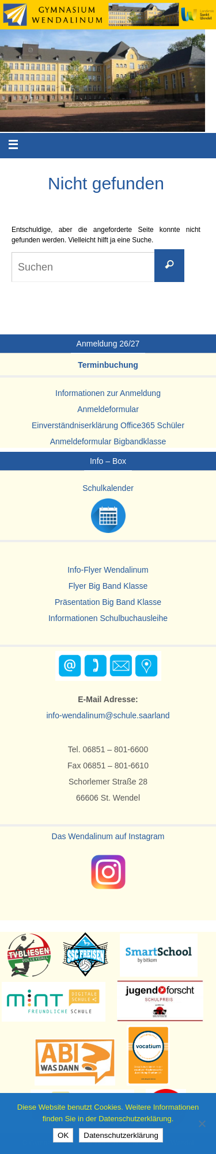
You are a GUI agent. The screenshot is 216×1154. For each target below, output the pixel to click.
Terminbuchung (108, 365)
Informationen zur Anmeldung (108, 393)
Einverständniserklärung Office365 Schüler (108, 425)
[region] (102, 80)
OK (63, 1135)
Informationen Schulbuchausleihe (108, 618)
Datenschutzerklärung (121, 1135)
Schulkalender (108, 488)
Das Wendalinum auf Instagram (108, 836)
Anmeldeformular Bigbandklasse (108, 441)
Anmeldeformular (108, 409)
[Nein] (201, 1123)
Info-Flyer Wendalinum (108, 569)
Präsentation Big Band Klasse (108, 602)
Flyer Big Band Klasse (108, 586)
